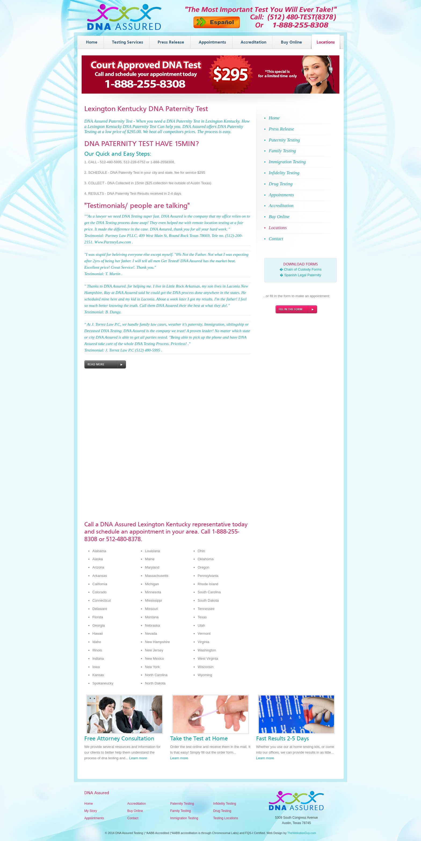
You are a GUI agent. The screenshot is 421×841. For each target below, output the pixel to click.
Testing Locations (225, 818)
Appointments (94, 818)
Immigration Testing (184, 818)
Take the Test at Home (199, 738)
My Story (90, 811)
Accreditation (136, 803)
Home (88, 803)
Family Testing (180, 811)
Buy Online (135, 811)
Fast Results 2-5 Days (282, 738)
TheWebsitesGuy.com (301, 833)
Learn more (138, 758)
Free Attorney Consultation (119, 738)
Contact (132, 818)
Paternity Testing (182, 803)
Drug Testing (222, 811)
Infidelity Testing (224, 803)
